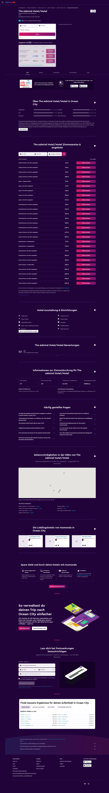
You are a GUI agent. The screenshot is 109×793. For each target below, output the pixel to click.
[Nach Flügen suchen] (3, 6)
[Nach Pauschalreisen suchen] (3, 16)
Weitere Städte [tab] (25, 707)
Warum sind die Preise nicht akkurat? (58, 749)
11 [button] (33, 47)
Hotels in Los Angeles (26, 719)
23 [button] (52, 50)
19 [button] (37, 50)
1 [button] (48, 40)
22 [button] (48, 50)
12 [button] (37, 47)
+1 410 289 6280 (23, 18)
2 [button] (64, 40)
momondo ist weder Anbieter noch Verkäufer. (58, 744)
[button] (2, 2)
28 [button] (44, 54)
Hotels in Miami (24, 721)
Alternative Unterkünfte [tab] (38, 707)
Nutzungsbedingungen (45, 686)
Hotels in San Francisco (63, 721)
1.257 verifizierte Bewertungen (32, 20)
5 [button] (37, 43)
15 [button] (48, 47)
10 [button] (30, 47)
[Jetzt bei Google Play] (74, 86)
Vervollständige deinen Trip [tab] (64, 707)
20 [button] (41, 50)
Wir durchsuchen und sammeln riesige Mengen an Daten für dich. (58, 746)
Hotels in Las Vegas (62, 714)
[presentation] (83, 86)
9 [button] (64, 43)
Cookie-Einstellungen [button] (24, 295)
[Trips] (3, 20)
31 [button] (30, 58)
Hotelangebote (22, 7)
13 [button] (41, 47)
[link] (57, 586)
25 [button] (34, 54)
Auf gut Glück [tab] (51, 707)
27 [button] (41, 54)
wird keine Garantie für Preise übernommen (56, 739)
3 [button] (30, 43)
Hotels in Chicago (25, 723)
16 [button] (52, 47)
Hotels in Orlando (61, 719)
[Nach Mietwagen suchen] (3, 13)
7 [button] (44, 43)
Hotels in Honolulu (25, 716)
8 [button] (48, 43)
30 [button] (52, 54)
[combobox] (38, 665)
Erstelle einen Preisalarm (83, 575)
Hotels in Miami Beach (62, 716)
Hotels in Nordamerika (31, 7)
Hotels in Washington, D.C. (27, 725)
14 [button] (44, 47)
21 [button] (44, 50)
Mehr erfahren (65, 288)
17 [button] (30, 50)
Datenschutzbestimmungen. (24, 687)
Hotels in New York (25, 714)
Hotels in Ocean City (61, 7)
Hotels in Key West (62, 723)
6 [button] (78, 40)
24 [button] (30, 54)
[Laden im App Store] (83, 86)
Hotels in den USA (41, 7)
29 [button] (48, 54)
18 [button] (33, 50)
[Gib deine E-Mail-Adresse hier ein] (38, 674)
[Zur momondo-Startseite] (10, 2)
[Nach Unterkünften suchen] (3, 10)
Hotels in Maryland (51, 7)
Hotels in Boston (61, 725)
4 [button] (71, 40)
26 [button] (37, 54)
